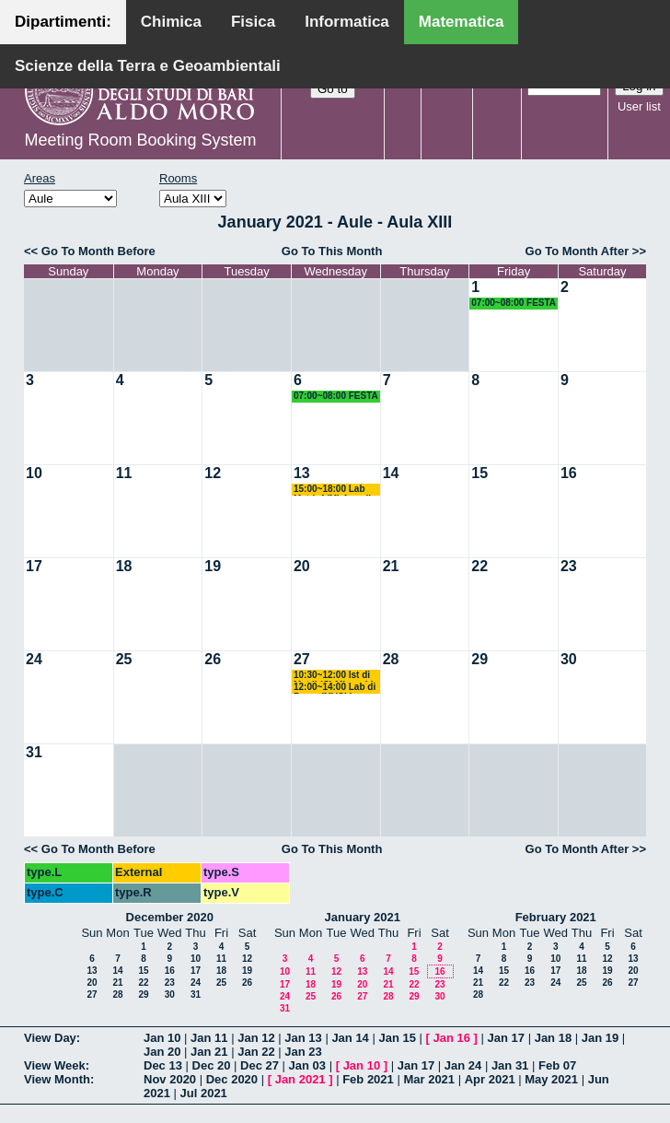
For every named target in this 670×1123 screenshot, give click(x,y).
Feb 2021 (368, 1079)
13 (302, 473)
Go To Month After (578, 251)
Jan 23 (302, 1052)
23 (568, 566)
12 (212, 473)
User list (639, 106)
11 (124, 473)
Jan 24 (463, 1065)
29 (479, 659)
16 (568, 473)
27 (302, 659)
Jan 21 (209, 1052)
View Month (57, 1079)
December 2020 (170, 917)
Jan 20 (162, 1052)
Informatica (347, 21)
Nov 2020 (170, 1079)
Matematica (461, 21)
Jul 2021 (203, 1093)
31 (34, 752)
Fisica (253, 21)
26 (212, 659)
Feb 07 (557, 1065)
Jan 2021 (300, 1079)
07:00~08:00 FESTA (513, 303)
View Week (55, 1065)
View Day (50, 1038)
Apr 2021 (490, 1079)
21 (391, 566)
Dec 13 (163, 1065)
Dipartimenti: (63, 21)
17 (34, 566)
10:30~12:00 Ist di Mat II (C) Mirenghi (334, 676)
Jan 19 (600, 1038)
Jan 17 (506, 1038)
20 (302, 566)
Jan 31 (509, 1065)
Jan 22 (255, 1052)
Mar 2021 (429, 1079)
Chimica (171, 21)
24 (34, 659)
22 (479, 566)
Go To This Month (332, 251)
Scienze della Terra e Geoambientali (148, 66)
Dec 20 (211, 1065)
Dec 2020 (232, 1079)
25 (124, 659)
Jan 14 (349, 1038)
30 (568, 659)
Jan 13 (302, 1038)
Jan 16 (451, 1038)
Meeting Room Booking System (140, 140)
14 (391, 473)
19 (212, 566)
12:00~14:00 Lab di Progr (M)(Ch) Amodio (334, 688)
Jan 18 (553, 1038)
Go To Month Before (98, 251)
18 (124, 566)
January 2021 (362, 917)
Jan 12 (255, 1038)
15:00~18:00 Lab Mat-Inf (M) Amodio (335, 490)
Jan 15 (396, 1038)
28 (391, 659)
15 (479, 473)
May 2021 (551, 1079)
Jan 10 (162, 1038)
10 (34, 473)
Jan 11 (209, 1038)
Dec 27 (259, 1065)
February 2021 (555, 917)
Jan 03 (307, 1065)
